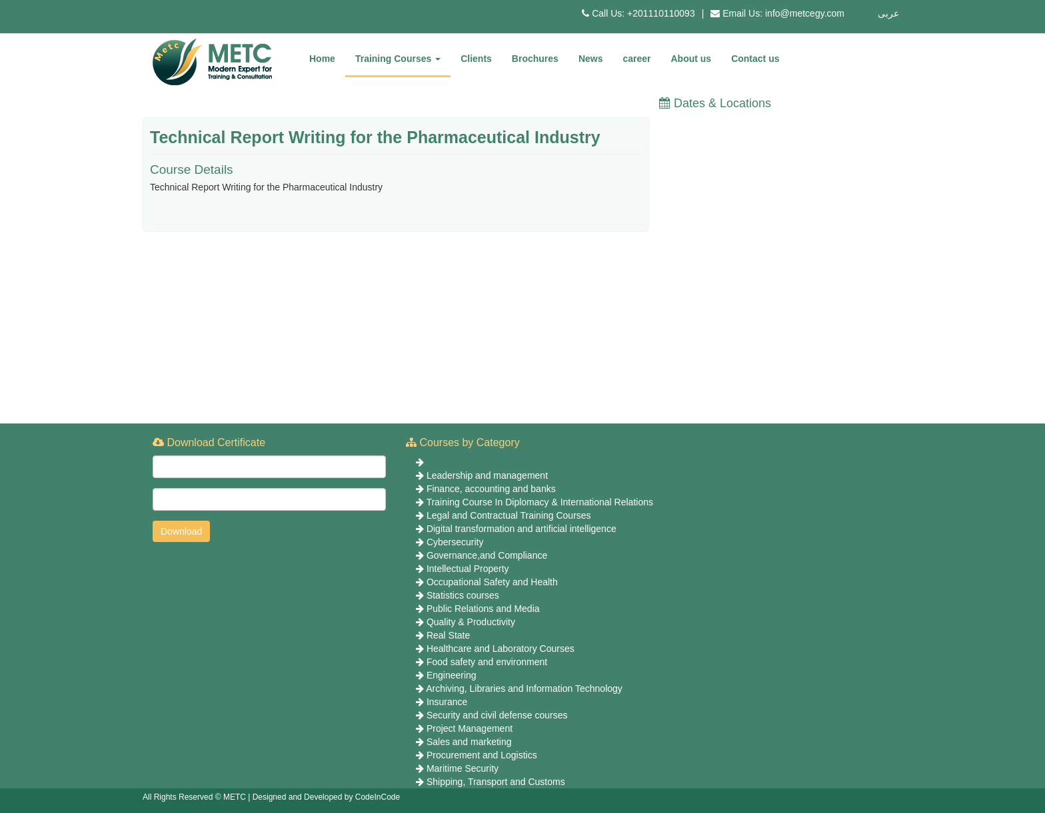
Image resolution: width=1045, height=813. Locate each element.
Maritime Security (463, 768)
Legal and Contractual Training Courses (509, 515)
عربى (888, 13)
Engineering (452, 675)
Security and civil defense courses (497, 715)
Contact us (755, 58)
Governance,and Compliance (487, 555)
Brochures (535, 58)
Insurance (447, 701)
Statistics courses (463, 595)
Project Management (470, 728)
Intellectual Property (468, 568)
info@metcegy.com (804, 13)
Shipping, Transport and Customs (496, 781)
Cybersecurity (455, 542)
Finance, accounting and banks (491, 488)
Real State (448, 635)
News (590, 58)
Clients (476, 58)
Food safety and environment (487, 662)
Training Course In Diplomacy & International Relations (540, 502)
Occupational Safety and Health (492, 582)
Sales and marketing (469, 741)
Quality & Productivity (471, 622)
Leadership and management (487, 475)
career (636, 58)
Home (322, 58)
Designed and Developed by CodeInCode (327, 797)
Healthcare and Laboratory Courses (500, 648)
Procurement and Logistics (482, 755)
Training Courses (398, 58)
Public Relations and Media (483, 608)
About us (691, 58)
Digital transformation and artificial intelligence (521, 528)
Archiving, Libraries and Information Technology (524, 688)
